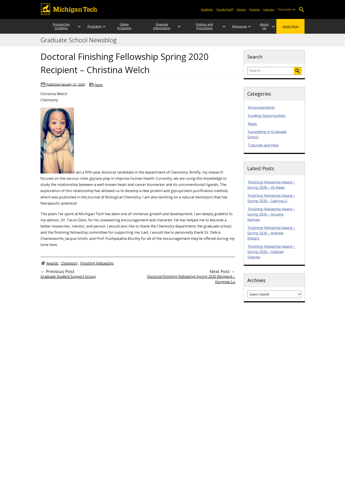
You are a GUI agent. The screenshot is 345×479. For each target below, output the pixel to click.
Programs (90, 26)
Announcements (261, 107)
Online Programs (123, 26)
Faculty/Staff (225, 9)
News (99, 85)
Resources (231, 26)
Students (207, 9)
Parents (254, 9)
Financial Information (160, 26)
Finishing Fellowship (97, 263)
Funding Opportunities (266, 115)
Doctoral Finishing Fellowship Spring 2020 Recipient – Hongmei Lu (191, 279)
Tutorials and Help (263, 145)
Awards (52, 263)
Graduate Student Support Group (68, 276)
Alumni (241, 9)
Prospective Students (57, 26)
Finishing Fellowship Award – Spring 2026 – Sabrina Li (271, 198)
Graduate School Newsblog (78, 40)
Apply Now (290, 26)
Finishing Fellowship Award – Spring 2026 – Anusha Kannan (271, 214)
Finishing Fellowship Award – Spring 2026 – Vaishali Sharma (271, 251)
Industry (268, 9)
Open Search (301, 9)
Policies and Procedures (197, 26)
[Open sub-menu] (294, 10)
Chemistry (69, 263)
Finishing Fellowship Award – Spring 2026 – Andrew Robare (271, 233)
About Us (260, 26)
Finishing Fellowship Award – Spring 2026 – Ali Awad (271, 185)
